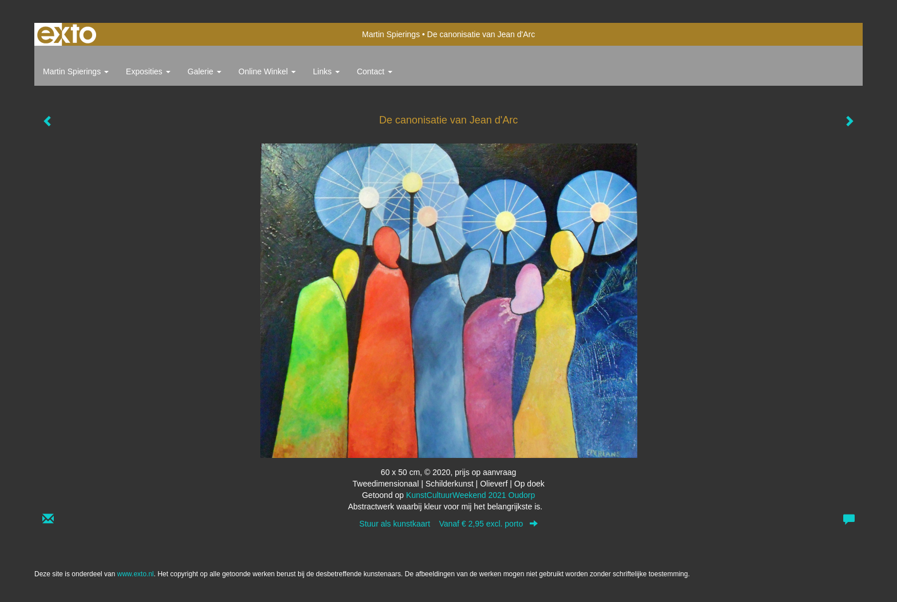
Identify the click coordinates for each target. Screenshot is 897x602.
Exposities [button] (148, 71)
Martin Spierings (391, 34)
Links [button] (326, 71)
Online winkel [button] (267, 71)
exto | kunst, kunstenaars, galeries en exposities (66, 34)
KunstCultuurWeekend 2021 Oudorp (470, 495)
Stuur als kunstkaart (448, 523)
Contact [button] (374, 71)
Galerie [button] (204, 71)
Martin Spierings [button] (76, 71)
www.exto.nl (135, 574)
